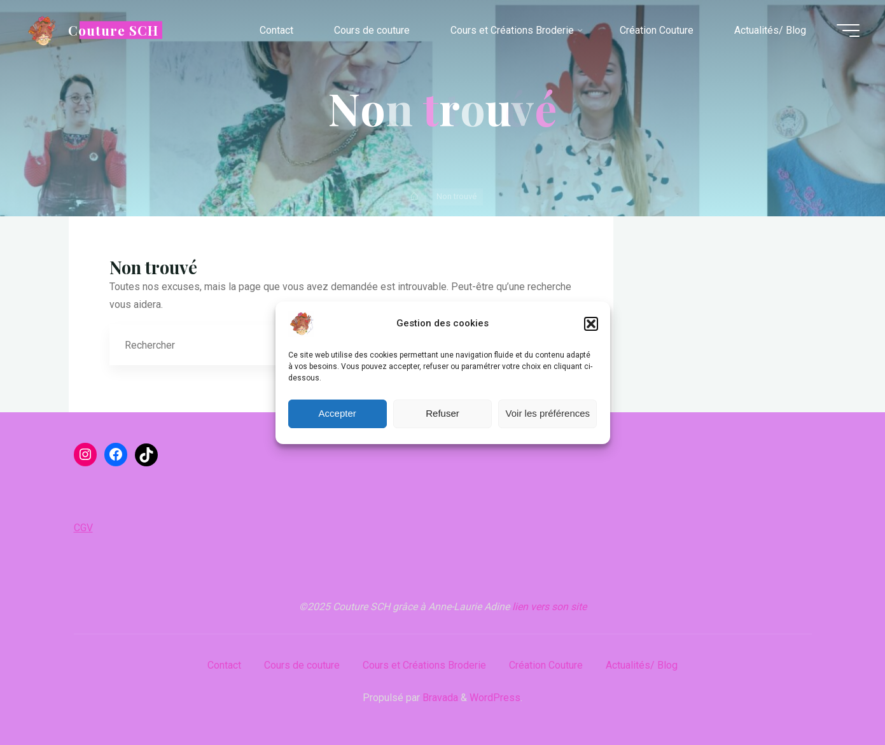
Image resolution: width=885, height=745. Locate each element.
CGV (83, 528)
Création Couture (546, 665)
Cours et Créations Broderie (424, 665)
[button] (591, 323)
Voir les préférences (548, 413)
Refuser (442, 413)
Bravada (439, 698)
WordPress (495, 698)
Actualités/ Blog (642, 665)
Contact (224, 665)
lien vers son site (549, 607)
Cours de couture (302, 665)
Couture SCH (113, 30)
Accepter (337, 413)
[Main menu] (848, 30)
